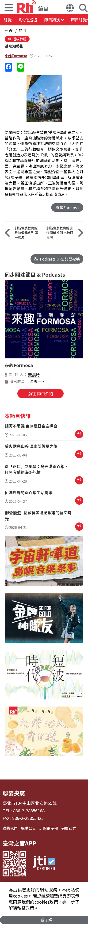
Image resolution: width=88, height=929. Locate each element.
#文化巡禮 (28, 20)
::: (6, 30)
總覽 (8, 20)
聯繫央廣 (14, 793)
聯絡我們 (10, 828)
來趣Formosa (16, 55)
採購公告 (28, 828)
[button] (8, 8)
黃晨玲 (34, 375)
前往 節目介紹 (40, 393)
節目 (22, 30)
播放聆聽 (17, 38)
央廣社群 (68, 828)
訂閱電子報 (48, 828)
